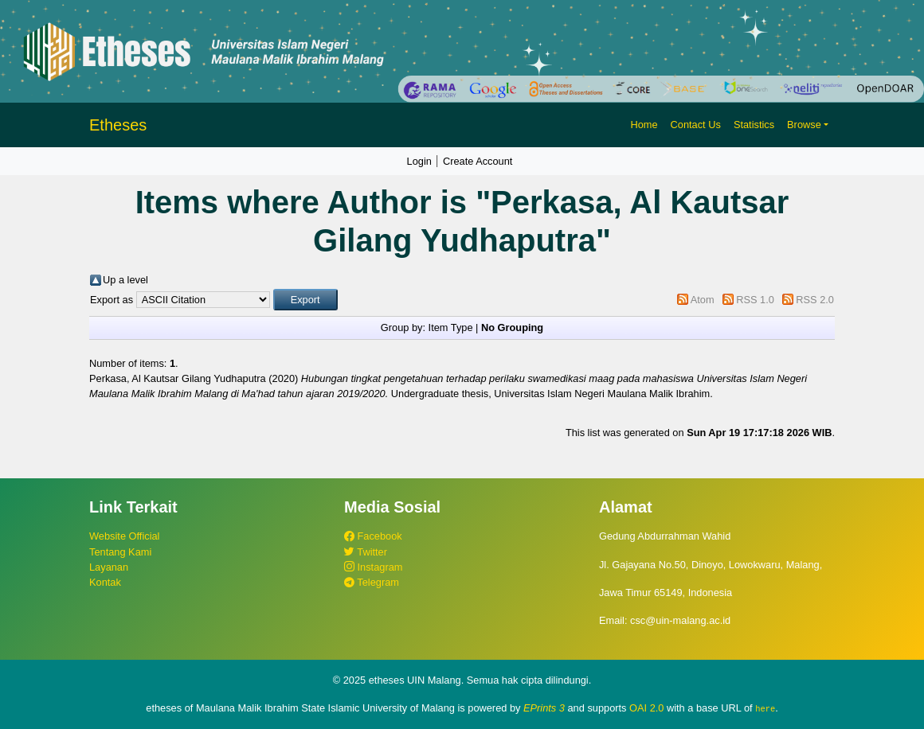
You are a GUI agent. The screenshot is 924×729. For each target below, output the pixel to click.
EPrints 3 (544, 708)
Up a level (125, 280)
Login (419, 161)
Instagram (373, 567)
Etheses (118, 125)
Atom (703, 300)
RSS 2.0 (815, 300)
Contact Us (696, 125)
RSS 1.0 (755, 300)
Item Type (451, 327)
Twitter (365, 552)
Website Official (124, 536)
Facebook (373, 536)
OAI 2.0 (646, 708)
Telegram (371, 582)
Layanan (108, 567)
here (765, 708)
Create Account (478, 161)
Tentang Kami (120, 552)
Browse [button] (804, 125)
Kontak (105, 582)
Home (643, 125)
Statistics (754, 125)
